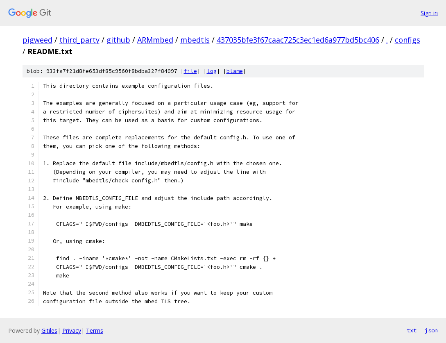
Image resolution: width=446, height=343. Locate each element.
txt (412, 330)
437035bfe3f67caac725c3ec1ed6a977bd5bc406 (298, 40)
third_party (79, 40)
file (190, 71)
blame (234, 71)
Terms (94, 330)
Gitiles (49, 330)
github (118, 40)
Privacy (71, 330)
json (431, 330)
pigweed (37, 40)
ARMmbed (155, 40)
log (212, 71)
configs (407, 40)
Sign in (429, 13)
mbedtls (195, 40)
